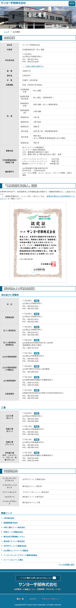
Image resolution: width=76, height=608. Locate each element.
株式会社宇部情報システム (14, 537)
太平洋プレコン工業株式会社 (15, 546)
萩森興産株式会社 (11, 523)
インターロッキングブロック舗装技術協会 (20, 555)
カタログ (32, 599)
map (36, 301)
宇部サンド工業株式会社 (13, 532)
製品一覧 (20, 599)
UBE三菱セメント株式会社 (14, 527)
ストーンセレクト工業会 (13, 560)
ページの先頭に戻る (66, 565)
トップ (6, 32)
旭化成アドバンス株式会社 (14, 541)
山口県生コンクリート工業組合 (16, 551)
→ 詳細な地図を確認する (33, 66)
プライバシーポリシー (50, 599)
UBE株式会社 (9, 518)
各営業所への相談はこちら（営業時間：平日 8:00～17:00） (38, 589)
